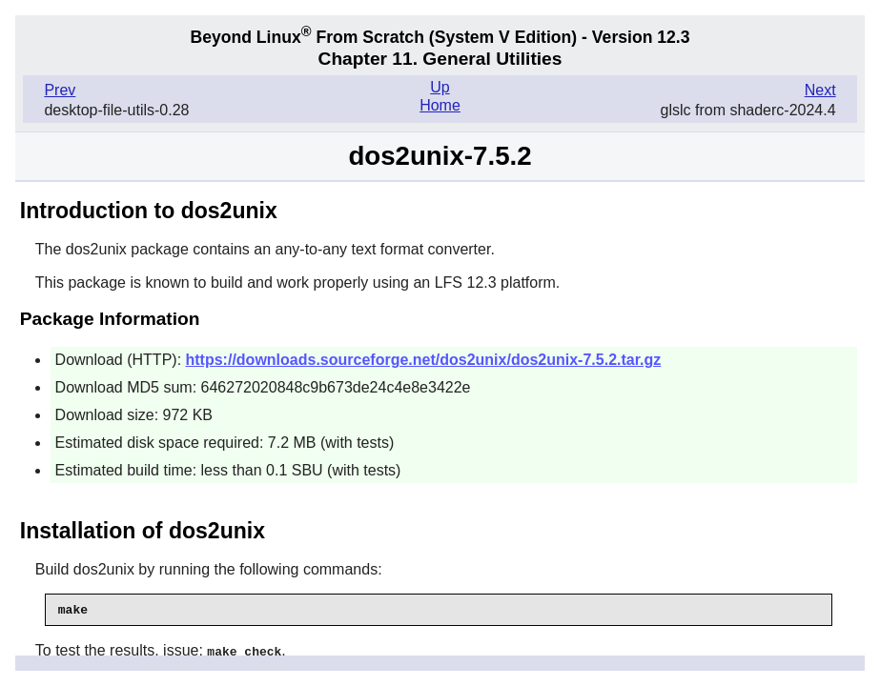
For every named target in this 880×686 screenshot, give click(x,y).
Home (440, 105)
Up (439, 87)
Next (820, 90)
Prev (59, 90)
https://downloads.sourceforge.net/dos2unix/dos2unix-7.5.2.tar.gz (424, 360)
